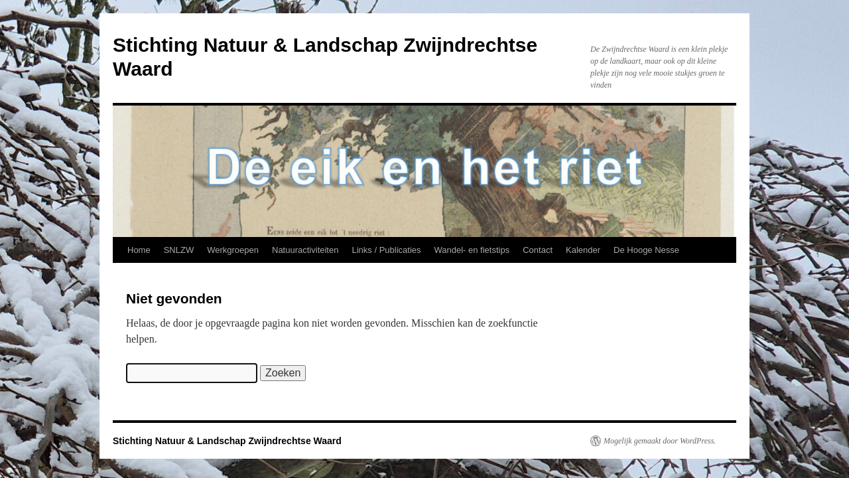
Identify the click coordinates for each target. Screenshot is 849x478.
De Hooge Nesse (646, 250)
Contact (538, 250)
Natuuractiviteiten (305, 250)
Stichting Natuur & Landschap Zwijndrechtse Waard (227, 441)
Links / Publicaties (386, 250)
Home (139, 250)
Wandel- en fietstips (472, 250)
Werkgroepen (233, 250)
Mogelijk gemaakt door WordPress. (660, 440)
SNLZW (179, 250)
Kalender (583, 250)
